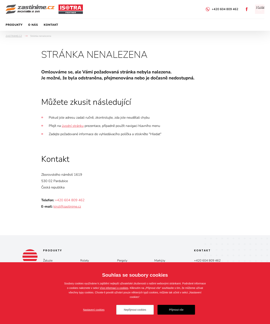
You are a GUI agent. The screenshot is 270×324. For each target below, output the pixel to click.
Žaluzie (47, 260)
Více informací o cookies (114, 287)
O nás (33, 25)
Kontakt (51, 25)
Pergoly (122, 260)
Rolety (84, 260)
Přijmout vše (176, 309)
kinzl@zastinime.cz (67, 206)
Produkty (14, 25)
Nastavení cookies (93, 309)
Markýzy (159, 260)
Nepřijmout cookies (135, 309)
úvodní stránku (73, 126)
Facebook (247, 9)
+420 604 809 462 (225, 9)
